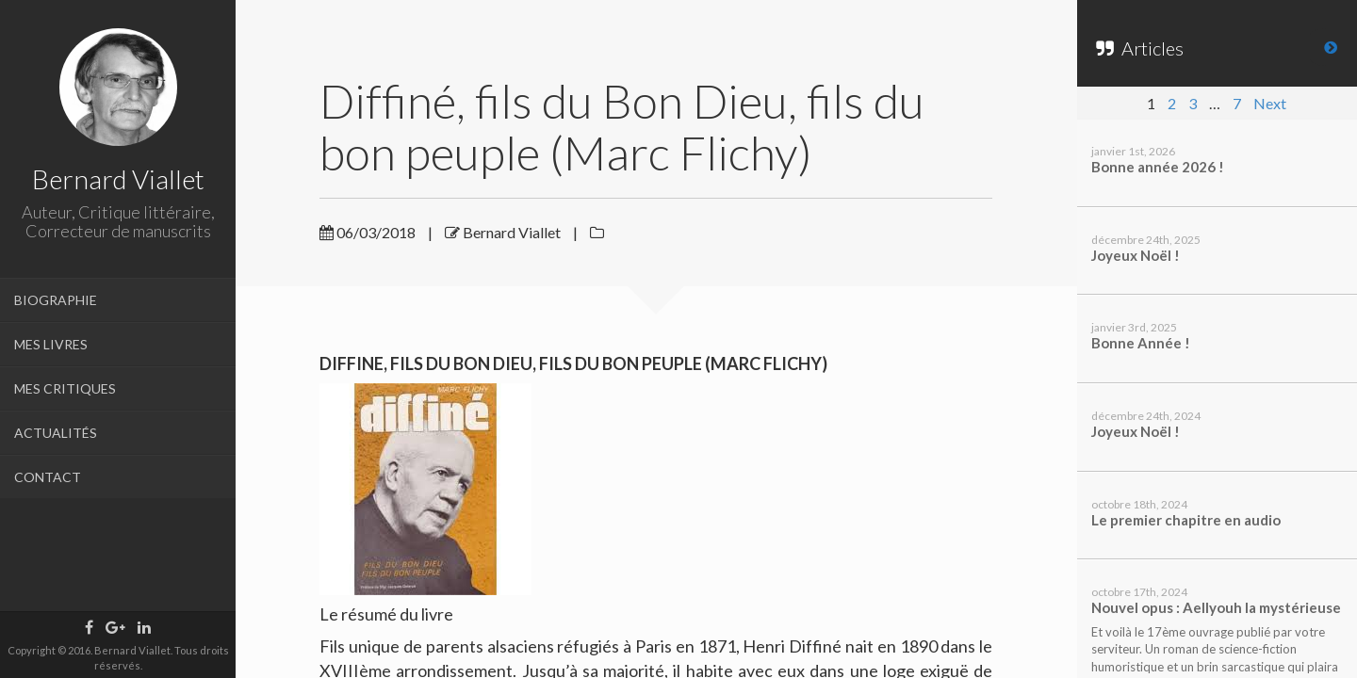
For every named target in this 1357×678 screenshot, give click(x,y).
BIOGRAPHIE (55, 300)
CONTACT (47, 477)
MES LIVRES (51, 344)
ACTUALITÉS (55, 433)
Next (1269, 103)
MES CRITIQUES (65, 388)
